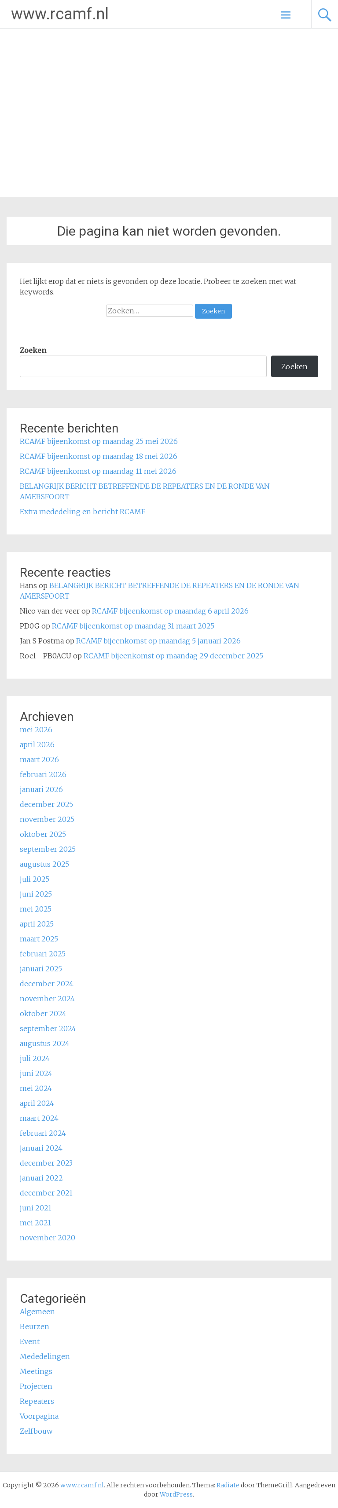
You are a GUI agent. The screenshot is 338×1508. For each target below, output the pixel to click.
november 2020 (47, 1237)
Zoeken (33, 350)
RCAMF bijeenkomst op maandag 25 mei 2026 (99, 441)
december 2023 (46, 1163)
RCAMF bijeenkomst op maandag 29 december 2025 (173, 655)
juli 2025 (34, 879)
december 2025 (46, 804)
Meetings (36, 1371)
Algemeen (37, 1311)
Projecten (36, 1386)
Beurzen (34, 1326)
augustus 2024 (45, 1043)
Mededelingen (45, 1356)
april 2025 (37, 923)
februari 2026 (43, 774)
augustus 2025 (44, 864)
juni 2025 (36, 894)
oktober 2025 (43, 834)
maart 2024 (39, 1118)
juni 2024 (36, 1073)
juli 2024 (35, 1058)
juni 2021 (35, 1207)
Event (30, 1341)
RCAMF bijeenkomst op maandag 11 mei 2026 (98, 471)
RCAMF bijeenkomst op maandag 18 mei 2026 (98, 456)
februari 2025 (43, 953)
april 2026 (37, 744)
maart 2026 (39, 759)
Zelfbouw (36, 1431)
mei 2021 (35, 1222)
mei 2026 (36, 729)
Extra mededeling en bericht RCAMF (82, 511)
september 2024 (48, 1028)
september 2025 (48, 849)
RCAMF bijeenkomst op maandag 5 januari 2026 (158, 640)
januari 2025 (41, 968)
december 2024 (46, 983)
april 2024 (37, 1103)
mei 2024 (36, 1088)
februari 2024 (43, 1133)
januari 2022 (41, 1178)
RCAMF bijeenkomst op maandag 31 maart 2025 (133, 625)
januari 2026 (41, 789)
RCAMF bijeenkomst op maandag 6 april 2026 (170, 611)
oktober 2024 (43, 1013)
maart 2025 (39, 938)
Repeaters (37, 1401)
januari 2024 (41, 1148)
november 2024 (47, 998)
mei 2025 (35, 909)
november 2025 (47, 819)
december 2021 (46, 1192)
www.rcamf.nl (60, 14)
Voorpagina (39, 1416)
